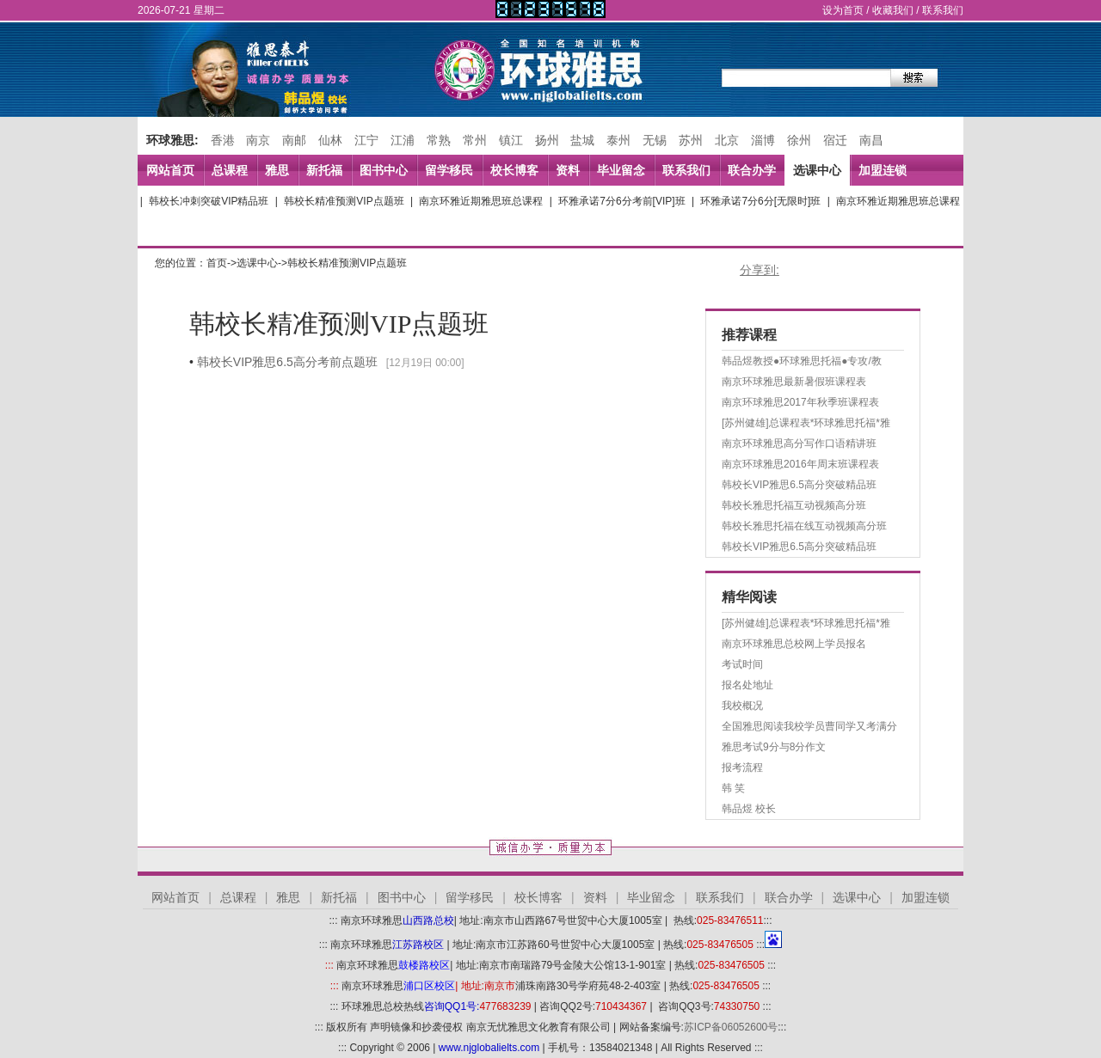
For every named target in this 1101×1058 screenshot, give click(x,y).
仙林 (330, 140)
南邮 (294, 140)
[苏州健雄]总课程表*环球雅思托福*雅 (806, 423)
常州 (475, 140)
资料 (568, 170)
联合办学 (752, 170)
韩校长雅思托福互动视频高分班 (794, 505)
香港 (223, 140)
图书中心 (384, 170)
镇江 (511, 140)
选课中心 (817, 170)
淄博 (763, 140)
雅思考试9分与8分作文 (774, 747)
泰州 (618, 140)
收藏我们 (892, 10)
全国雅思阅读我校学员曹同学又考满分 (809, 726)
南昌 (871, 140)
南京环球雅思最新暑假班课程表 (794, 382)
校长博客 (514, 170)
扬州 (547, 140)
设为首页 (843, 10)
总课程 (230, 170)
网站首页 (170, 170)
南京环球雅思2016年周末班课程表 (800, 464)
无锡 (655, 140)
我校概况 (742, 706)
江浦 (403, 140)
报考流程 (742, 767)
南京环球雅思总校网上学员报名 (794, 644)
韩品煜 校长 (749, 809)
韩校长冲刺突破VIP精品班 (208, 201)
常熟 (439, 140)
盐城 (582, 140)
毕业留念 (621, 170)
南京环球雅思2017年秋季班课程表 (800, 402)
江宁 (366, 140)
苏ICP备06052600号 (731, 1027)
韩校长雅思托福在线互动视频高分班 (804, 526)
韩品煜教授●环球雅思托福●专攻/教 (802, 361)
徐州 (799, 140)
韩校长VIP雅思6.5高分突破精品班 (799, 485)
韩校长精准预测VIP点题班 (343, 201)
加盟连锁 (882, 170)
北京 (727, 140)
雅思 (277, 170)
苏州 (691, 140)
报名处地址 (747, 685)
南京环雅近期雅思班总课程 (481, 201)
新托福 (324, 170)
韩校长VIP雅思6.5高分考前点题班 (287, 362)
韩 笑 (733, 788)
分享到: (759, 270)
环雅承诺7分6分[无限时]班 (760, 201)
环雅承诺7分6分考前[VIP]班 (621, 201)
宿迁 (835, 140)
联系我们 (942, 10)
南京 (258, 140)
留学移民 (449, 170)
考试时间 (742, 664)
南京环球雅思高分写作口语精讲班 (799, 443)
